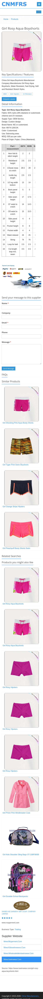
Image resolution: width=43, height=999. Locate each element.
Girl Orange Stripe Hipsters (14, 507)
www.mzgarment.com (13, 941)
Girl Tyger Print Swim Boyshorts (16, 465)
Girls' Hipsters (14, 94)
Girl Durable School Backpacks (15, 896)
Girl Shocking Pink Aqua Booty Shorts (18, 423)
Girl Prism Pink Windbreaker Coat (16, 813)
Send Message (8, 368)
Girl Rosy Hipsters (10, 687)
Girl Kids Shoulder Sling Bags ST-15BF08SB (21, 855)
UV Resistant (27, 94)
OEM (5, 94)
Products (14, 19)
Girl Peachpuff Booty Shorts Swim (16, 548)
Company (6, 313)
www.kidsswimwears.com (14, 947)
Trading (18, 929)
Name (5, 303)
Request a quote (9, 99)
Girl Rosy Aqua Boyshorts (13, 604)
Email (5, 322)
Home (5, 19)
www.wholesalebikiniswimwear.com (18, 953)
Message (6, 342)
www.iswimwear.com (12, 959)
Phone (4, 332)
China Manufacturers (30, 996)
